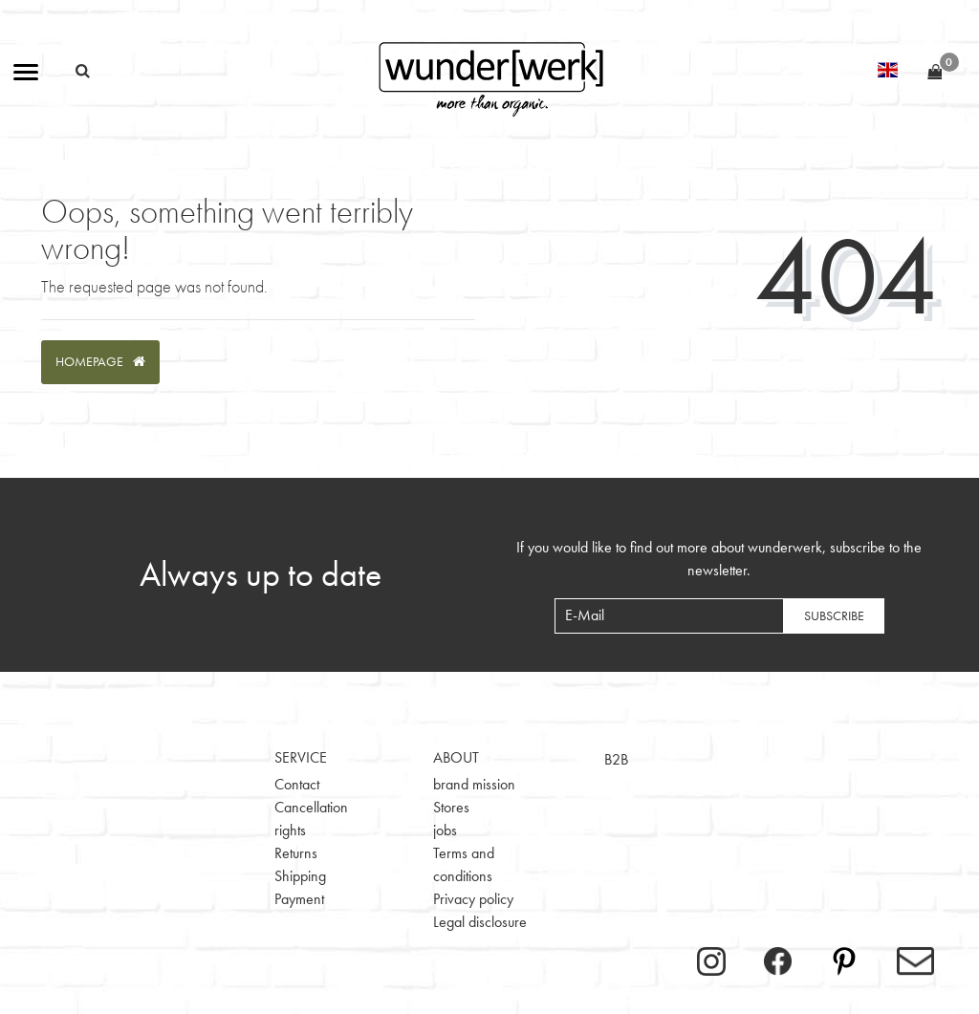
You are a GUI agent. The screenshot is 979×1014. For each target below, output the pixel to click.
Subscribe (834, 615)
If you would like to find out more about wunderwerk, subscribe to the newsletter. (719, 558)
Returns (295, 853)
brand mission (474, 784)
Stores (451, 807)
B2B (616, 759)
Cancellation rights (311, 818)
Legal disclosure (480, 922)
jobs (445, 830)
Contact (296, 784)
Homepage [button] (100, 361)
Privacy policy (473, 899)
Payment (299, 899)
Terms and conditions (463, 864)
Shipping (300, 876)
